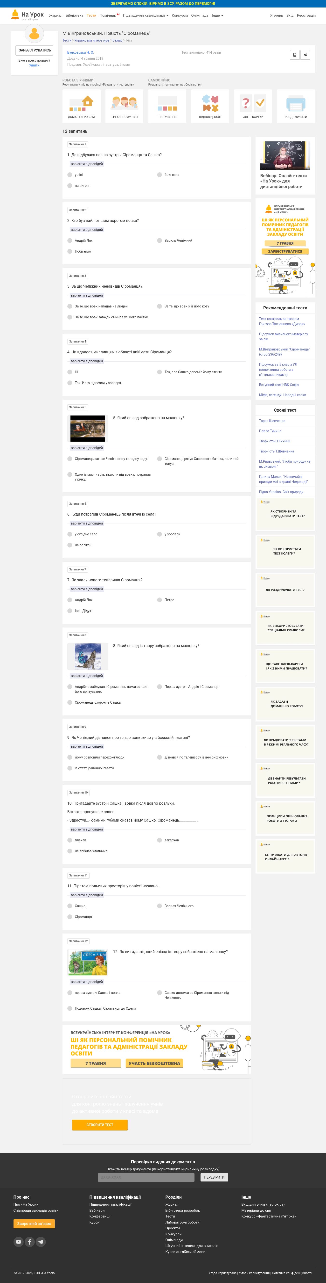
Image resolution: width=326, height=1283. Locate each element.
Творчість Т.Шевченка (276, 451)
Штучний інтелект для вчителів (192, 1246)
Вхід (290, 15)
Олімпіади (174, 1240)
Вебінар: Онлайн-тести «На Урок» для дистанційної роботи (283, 181)
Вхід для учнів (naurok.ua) (263, 1204)
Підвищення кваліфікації (145, 15)
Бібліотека (74, 15)
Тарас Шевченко (272, 421)
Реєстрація (306, 15)
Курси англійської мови (186, 1252)
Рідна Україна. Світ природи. (282, 492)
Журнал (55, 15)
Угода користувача (222, 1273)
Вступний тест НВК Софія (279, 385)
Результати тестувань (118, 84)
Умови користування (254, 1273)
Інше (217, 15)
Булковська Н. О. (80, 52)
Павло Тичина (270, 431)
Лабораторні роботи (183, 1222)
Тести (91, 15)
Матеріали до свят (257, 1210)
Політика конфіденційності (292, 1273)
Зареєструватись (35, 50)
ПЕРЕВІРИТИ (214, 1177)
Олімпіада (199, 15)
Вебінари (97, 1210)
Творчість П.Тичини (274, 441)
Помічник (109, 15)
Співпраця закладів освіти (36, 1210)
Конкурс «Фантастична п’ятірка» (269, 1216)
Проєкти (173, 1228)
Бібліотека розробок (183, 1210)
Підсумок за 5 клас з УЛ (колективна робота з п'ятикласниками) (278, 370)
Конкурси (180, 15)
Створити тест (100, 1125)
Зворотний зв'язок (34, 1223)
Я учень (276, 15)
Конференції (100, 1216)
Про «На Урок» (26, 1204)
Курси (94, 1222)
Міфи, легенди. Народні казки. (283, 395)
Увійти (34, 65)
